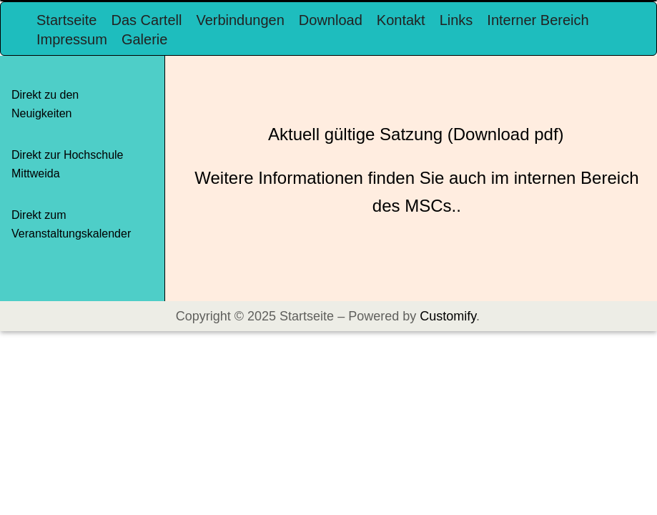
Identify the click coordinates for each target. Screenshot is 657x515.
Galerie (144, 39)
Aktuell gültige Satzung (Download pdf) (416, 134)
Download (330, 20)
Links (456, 20)
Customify (448, 316)
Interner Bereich (537, 20)
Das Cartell (146, 20)
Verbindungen (240, 20)
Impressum (71, 39)
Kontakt (401, 20)
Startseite (66, 20)
